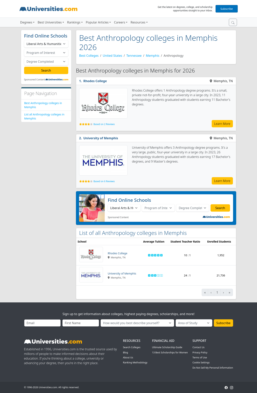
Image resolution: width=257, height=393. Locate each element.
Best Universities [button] (50, 22)
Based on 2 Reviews (104, 124)
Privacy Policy (199, 352)
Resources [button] (138, 22)
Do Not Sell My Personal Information (212, 367)
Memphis (152, 55)
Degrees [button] (26, 22)
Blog (125, 352)
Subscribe (226, 9)
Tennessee (134, 55)
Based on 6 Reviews (104, 181)
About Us (128, 357)
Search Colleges (132, 347)
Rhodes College (95, 81)
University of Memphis (100, 138)
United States (112, 55)
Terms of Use (199, 357)
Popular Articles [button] (97, 22)
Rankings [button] (73, 22)
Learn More (222, 124)
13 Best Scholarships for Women (170, 352)
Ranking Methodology (135, 362)
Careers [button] (119, 22)
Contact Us (198, 347)
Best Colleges (89, 55)
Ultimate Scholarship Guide (167, 347)
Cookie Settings (201, 362)
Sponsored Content (34, 79)
